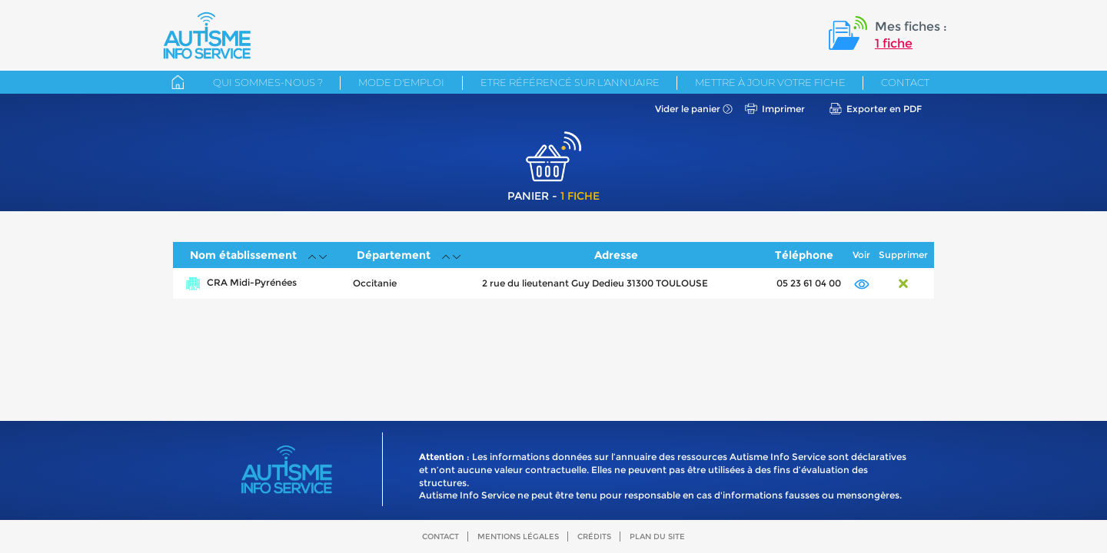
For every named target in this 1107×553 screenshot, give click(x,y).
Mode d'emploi (401, 82)
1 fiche (894, 43)
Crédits (594, 536)
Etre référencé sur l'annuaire (570, 82)
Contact (905, 82)
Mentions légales (518, 536)
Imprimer (783, 108)
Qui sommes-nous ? (268, 82)
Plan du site (657, 536)
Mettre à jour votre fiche (770, 82)
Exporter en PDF (884, 108)
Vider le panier (687, 108)
